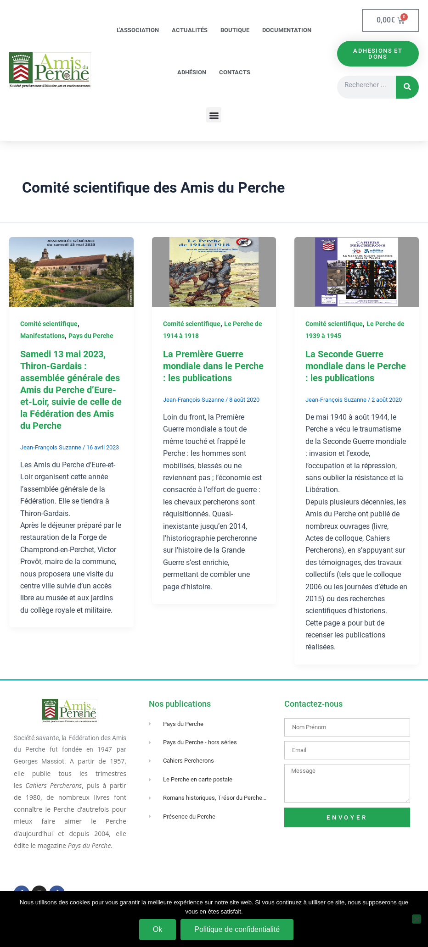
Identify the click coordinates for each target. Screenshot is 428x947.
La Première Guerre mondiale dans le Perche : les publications (213, 366)
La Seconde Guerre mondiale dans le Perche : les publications (355, 366)
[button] (213, 114)
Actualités (190, 30)
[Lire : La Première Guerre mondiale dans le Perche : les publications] (214, 271)
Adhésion (191, 72)
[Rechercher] (407, 87)
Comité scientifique (49, 323)
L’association (138, 30)
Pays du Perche (90, 335)
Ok (157, 929)
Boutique (234, 30)
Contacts (234, 72)
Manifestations (42, 335)
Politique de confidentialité (237, 929)
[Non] (416, 919)
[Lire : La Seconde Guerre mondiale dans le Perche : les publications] (356, 271)
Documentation (286, 30)
